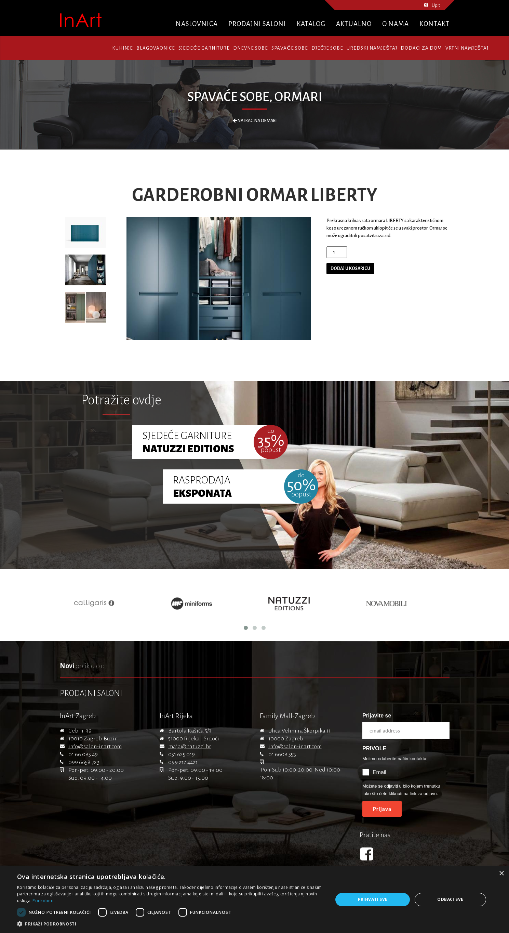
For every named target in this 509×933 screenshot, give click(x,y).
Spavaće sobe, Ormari (254, 97)
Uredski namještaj (372, 48)
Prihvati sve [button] (373, 899)
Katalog (311, 23)
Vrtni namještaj (466, 48)
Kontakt (434, 23)
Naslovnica (197, 23)
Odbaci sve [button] (450, 899)
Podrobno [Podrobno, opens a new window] (42, 901)
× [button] (501, 873)
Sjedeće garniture (204, 48)
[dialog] (254, 899)
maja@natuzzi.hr (189, 746)
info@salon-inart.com (95, 746)
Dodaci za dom (421, 48)
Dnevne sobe (250, 48)
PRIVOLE (374, 748)
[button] (170, 924)
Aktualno (354, 23)
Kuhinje (122, 48)
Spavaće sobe (289, 48)
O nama (395, 23)
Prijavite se (376, 715)
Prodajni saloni (257, 23)
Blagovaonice (155, 48)
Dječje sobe (327, 48)
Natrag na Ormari (255, 120)
